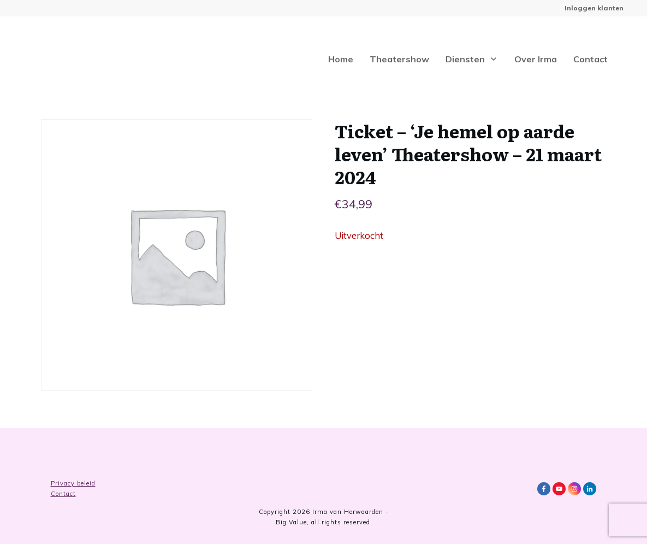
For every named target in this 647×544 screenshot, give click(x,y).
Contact (63, 494)
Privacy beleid (73, 483)
